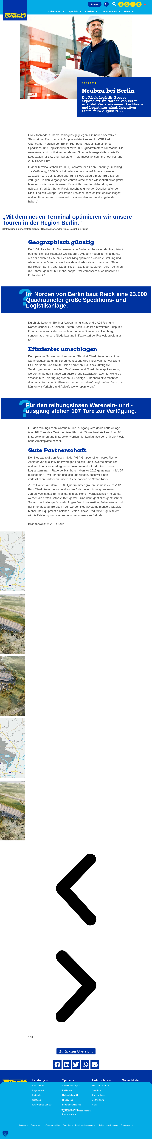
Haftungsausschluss (51, 1125)
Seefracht (37, 1100)
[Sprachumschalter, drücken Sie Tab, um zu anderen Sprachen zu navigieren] (147, 4)
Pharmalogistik (69, 1114)
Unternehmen (111, 11)
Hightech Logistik (70, 1095)
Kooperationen (99, 1095)
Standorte (96, 1090)
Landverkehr (38, 1085)
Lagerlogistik (38, 1090)
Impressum (23, 1125)
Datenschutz (35, 1125)
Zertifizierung (98, 1100)
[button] (76, 890)
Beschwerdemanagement (86, 1125)
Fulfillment (67, 1090)
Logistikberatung (70, 1109)
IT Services (67, 1100)
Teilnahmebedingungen (109, 1125)
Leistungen (56, 11)
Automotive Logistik (71, 1085)
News (129, 11)
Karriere (91, 11)
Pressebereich (127, 1125)
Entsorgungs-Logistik (42, 1105)
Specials (75, 11)
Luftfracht (36, 1095)
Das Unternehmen (101, 1085)
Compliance (68, 1125)
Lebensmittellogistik (71, 1105)
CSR (94, 1105)
